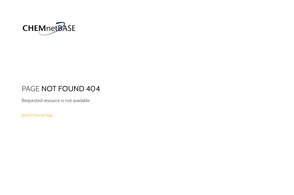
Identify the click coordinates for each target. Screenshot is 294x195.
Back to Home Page (37, 115)
